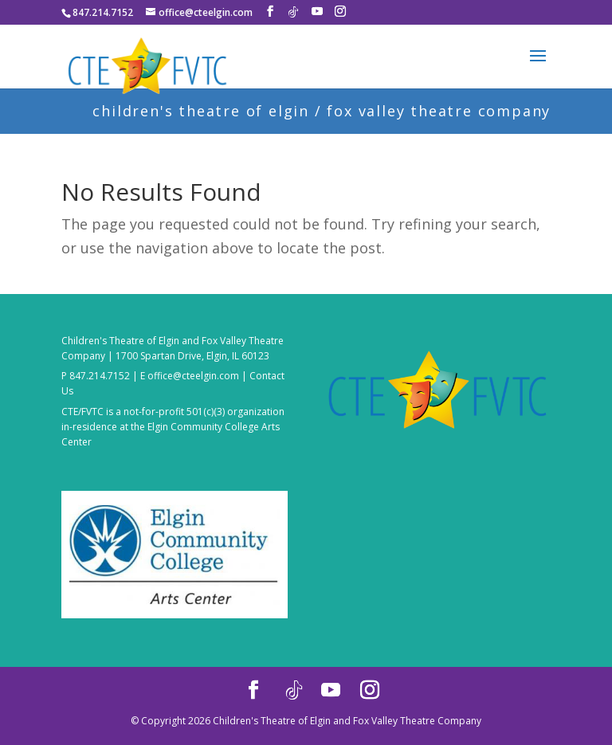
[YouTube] (317, 12)
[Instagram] (340, 12)
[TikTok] (293, 12)
